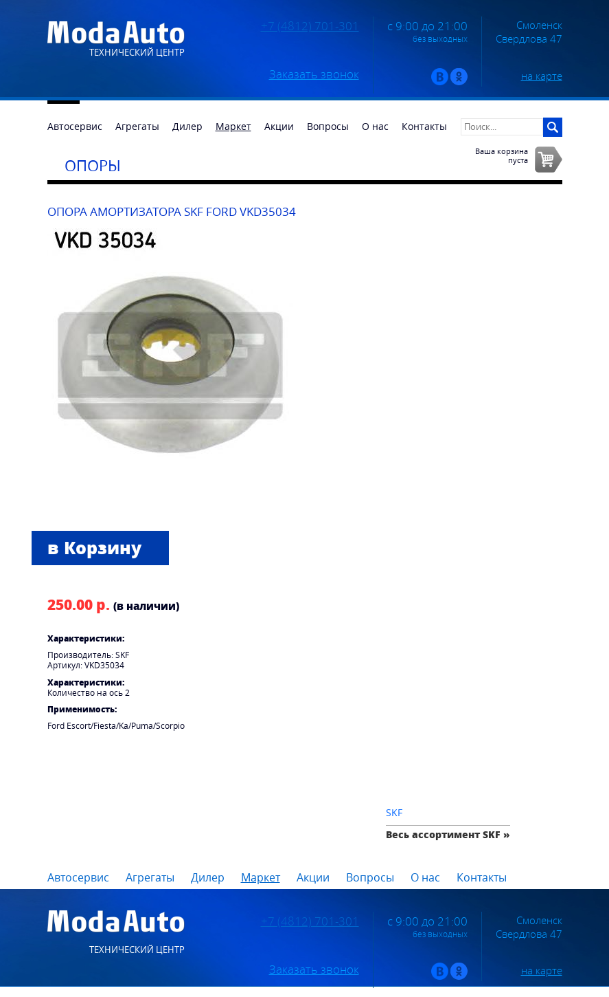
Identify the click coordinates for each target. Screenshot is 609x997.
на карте (541, 76)
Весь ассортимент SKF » (448, 834)
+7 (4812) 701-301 (310, 26)
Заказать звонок (314, 74)
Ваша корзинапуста (501, 155)
